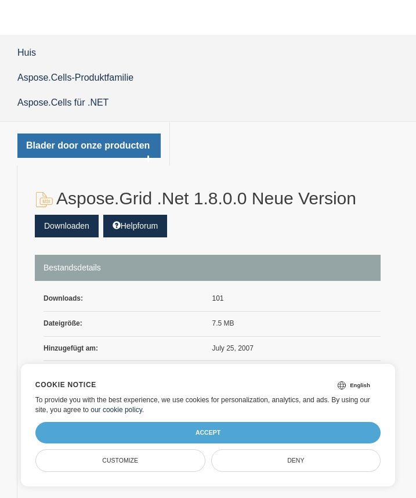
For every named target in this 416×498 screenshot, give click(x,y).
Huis (26, 52)
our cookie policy (116, 410)
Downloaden (66, 225)
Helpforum (135, 225)
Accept (208, 432)
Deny (295, 460)
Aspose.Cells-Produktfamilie (75, 77)
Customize (120, 460)
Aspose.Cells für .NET (62, 102)
